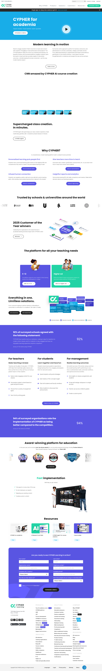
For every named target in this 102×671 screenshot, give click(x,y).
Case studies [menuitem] (76, 658)
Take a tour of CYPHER (51, 403)
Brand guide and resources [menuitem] (80, 646)
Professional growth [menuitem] (59, 627)
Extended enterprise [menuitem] (59, 610)
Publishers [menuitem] (38, 648)
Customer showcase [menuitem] (78, 660)
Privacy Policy (36, 585)
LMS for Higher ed (61, 283)
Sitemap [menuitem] (71, 667)
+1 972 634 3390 (14, 615)
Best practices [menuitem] (76, 656)
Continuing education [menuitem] (59, 642)
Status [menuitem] (77, 667)
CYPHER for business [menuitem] (41, 618)
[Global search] (79, 1)
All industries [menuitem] (39, 637)
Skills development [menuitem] (59, 625)
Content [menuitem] (40, 627)
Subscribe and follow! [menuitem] (78, 648)
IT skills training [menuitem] (58, 639)
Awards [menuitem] (75, 616)
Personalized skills (29, 169)
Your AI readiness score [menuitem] (44, 608)
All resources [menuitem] (76, 635)
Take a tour (51, 66)
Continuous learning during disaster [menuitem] (63, 646)
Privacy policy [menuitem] (62, 667)
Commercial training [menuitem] (59, 616)
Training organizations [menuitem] (41, 639)
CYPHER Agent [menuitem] (42, 625)
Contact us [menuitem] (75, 627)
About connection (29, 183)
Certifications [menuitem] (57, 656)
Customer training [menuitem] (58, 612)
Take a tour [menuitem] (41, 623)
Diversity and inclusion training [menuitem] (62, 635)
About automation (73, 169)
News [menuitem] (76, 619)
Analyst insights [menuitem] (77, 643)
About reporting (73, 183)
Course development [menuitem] (41, 616)
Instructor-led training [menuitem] (59, 652)
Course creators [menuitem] (40, 646)
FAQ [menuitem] (74, 639)
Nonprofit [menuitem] (38, 643)
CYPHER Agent (19, 138)
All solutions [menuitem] (57, 608)
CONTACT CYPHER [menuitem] (91, 1)
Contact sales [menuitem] (76, 629)
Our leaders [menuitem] (76, 612)
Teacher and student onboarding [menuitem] (62, 650)
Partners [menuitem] (75, 623)
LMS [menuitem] (37, 612)
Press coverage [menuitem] (77, 650)
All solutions (14, 313)
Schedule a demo (94, 6)
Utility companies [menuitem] (40, 650)
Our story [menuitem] (75, 610)
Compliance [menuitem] (57, 629)
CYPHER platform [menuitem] (40, 610)
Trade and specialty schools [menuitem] (43, 660)
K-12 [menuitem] (37, 656)
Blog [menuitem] (74, 637)
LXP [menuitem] (37, 614)
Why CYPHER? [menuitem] (76, 608)
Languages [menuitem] (47, 667)
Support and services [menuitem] (41, 631)
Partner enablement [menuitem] (59, 614)
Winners (17, 236)
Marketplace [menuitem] (39, 629)
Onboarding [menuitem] (57, 620)
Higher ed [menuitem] (38, 658)
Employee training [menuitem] (58, 623)
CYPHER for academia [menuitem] (41, 620)
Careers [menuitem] (77, 614)
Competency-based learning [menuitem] (61, 654)
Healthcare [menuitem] (38, 652)
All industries (27, 313)
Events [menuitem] (77, 621)
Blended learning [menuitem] (58, 644)
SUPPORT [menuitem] (98, 1)
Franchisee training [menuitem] (59, 618)
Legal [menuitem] (54, 667)
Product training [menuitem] (58, 637)
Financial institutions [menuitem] (41, 654)
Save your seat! (62, 10)
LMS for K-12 (28, 283)
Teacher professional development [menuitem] (63, 648)
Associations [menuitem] (39, 641)
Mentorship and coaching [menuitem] (60, 633)
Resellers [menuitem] (75, 625)
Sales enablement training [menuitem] (61, 631)
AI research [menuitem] (79, 642)
